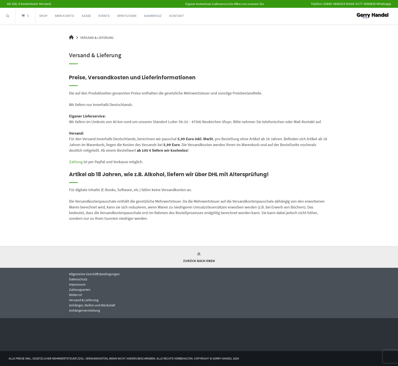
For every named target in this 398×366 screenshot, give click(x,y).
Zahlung (76, 161)
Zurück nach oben (199, 258)
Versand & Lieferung (83, 300)
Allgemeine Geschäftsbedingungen (94, 274)
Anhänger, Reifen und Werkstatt (92, 305)
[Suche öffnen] (7, 16)
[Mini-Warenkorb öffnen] (25, 16)
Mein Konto (64, 16)
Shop (43, 16)
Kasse (86, 16)
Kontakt (176, 16)
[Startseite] (372, 16)
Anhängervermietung (84, 310)
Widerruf (75, 295)
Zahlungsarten (79, 289)
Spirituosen (126, 16)
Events (104, 16)
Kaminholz (153, 16)
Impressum (77, 284)
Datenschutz (78, 279)
